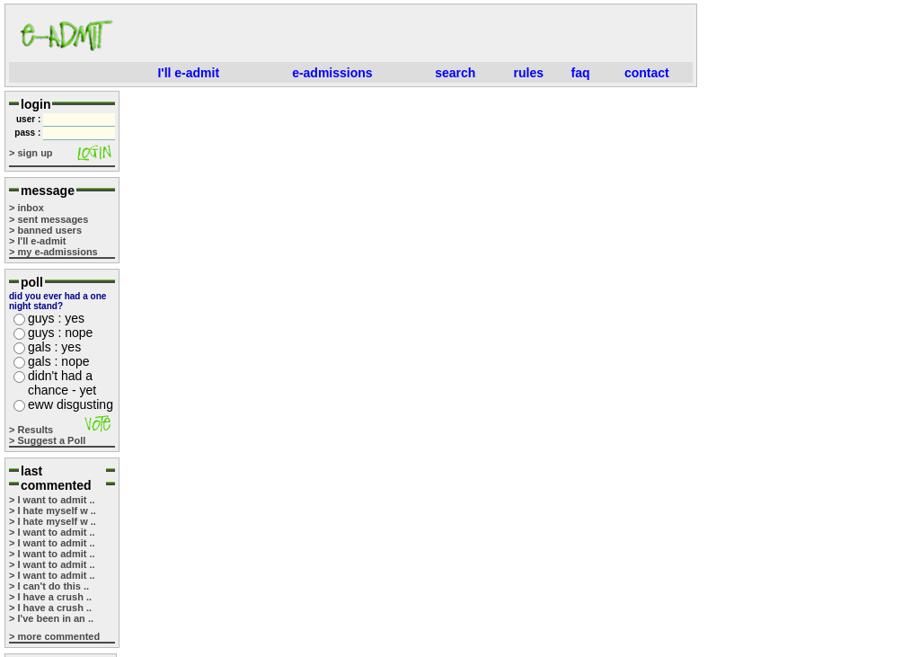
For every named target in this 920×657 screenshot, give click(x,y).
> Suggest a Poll (47, 440)
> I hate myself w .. (52, 510)
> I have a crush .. (50, 596)
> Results (31, 429)
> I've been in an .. (51, 618)
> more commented (54, 636)
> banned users (45, 230)
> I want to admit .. (52, 499)
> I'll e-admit (37, 240)
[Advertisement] (409, 35)
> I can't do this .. (49, 586)
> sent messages (48, 219)
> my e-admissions (53, 251)
